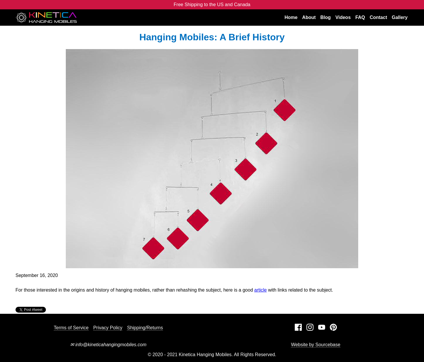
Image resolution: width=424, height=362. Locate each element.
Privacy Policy (108, 327)
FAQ (360, 17)
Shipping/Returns (145, 327)
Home (291, 17)
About (309, 17)
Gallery (400, 17)
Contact (378, 17)
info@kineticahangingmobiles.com (108, 344)
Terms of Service (71, 327)
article (260, 289)
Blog (325, 17)
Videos (343, 17)
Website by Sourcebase (315, 344)
